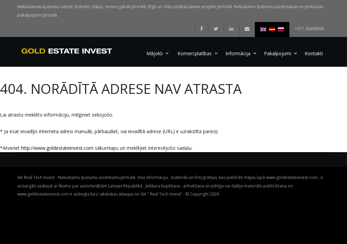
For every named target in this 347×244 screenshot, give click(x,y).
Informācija (237, 53)
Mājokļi (154, 53)
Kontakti (314, 53)
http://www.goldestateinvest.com (57, 148)
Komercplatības (195, 53)
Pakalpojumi (277, 53)
